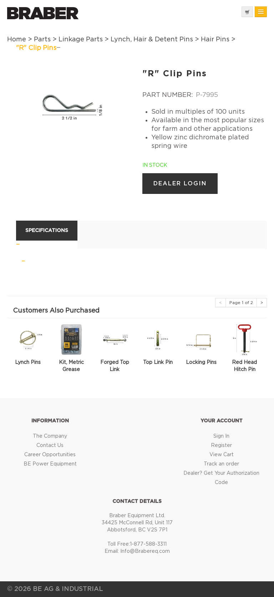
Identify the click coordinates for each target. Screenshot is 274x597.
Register (221, 445)
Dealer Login (180, 183)
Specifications (46, 230)
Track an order (221, 464)
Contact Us (50, 445)
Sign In (221, 436)
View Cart (221, 454)
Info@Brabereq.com (145, 551)
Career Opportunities (50, 454)
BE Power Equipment (50, 464)
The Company (50, 436)
